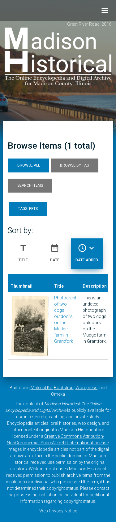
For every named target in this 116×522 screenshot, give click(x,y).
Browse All (28, 165)
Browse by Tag (74, 165)
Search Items (30, 185)
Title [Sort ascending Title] (23, 250)
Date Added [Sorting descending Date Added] (86, 250)
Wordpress (86, 387)
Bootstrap (64, 387)
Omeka (58, 394)
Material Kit (41, 387)
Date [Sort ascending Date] (54, 250)
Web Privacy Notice (58, 510)
